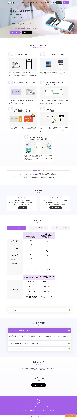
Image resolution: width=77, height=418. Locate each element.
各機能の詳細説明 (13, 310)
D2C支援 (52, 410)
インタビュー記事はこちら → (55, 207)
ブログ (52, 2)
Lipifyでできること (25, 2)
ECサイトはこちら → (22, 207)
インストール (66, 2)
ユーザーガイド (47, 2)
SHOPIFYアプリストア (38, 385)
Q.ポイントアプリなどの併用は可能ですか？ (19, 330)
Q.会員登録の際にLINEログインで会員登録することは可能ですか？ (24, 343)
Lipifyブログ (32, 406)
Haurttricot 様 (22, 198)
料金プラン (37, 2)
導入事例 (32, 2)
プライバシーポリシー (42, 410)
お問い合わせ (58, 2)
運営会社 (25, 410)
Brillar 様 (55, 198)
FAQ (41, 2)
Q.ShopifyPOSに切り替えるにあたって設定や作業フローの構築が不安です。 (26, 349)
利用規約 (32, 410)
